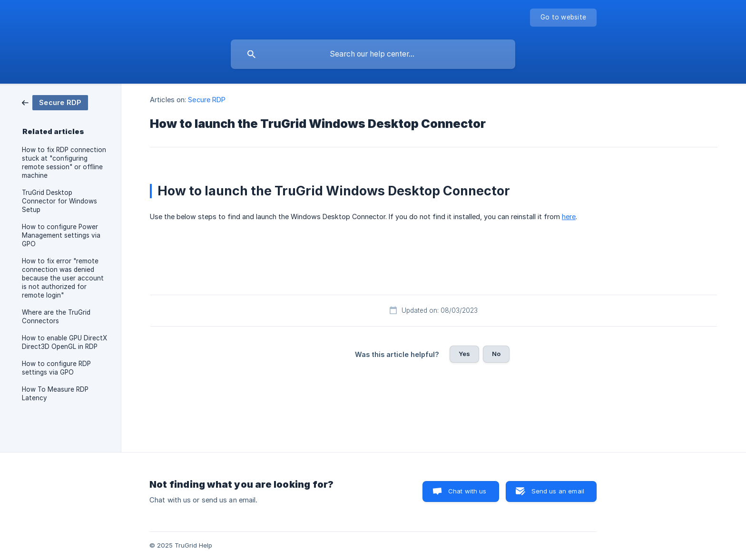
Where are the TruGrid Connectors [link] (56, 316)
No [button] (496, 353)
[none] (563, 18)
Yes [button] (464, 353)
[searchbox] (373, 54)
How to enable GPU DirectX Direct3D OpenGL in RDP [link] (64, 342)
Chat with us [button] (467, 491)
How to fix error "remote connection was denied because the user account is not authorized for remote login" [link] (63, 278)
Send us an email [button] (557, 491)
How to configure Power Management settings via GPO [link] (61, 235)
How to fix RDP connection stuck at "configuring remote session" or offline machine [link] (64, 162)
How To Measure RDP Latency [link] (55, 394)
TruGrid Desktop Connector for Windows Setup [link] (59, 201)
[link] (55, 101)
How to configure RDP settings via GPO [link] (56, 368)
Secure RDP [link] (207, 100)
